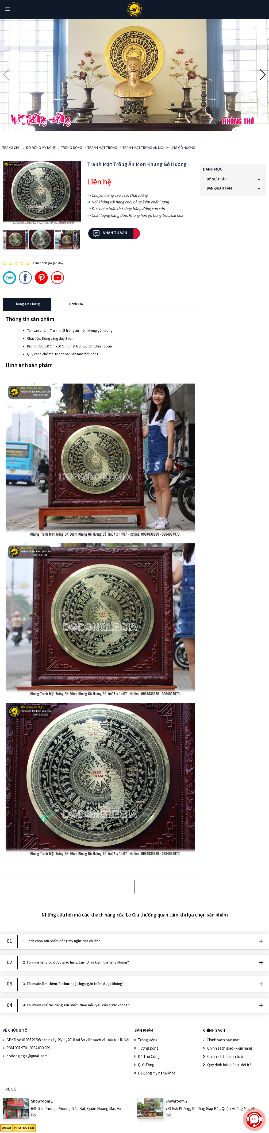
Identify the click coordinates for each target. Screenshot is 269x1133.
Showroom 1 (42, 1102)
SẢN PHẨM (143, 1031)
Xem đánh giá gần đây (48, 263)
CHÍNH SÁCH (214, 1031)
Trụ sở (10, 1089)
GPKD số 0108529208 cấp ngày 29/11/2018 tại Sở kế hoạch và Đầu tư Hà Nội (67, 1040)
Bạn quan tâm (219, 188)
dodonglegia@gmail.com (27, 1056)
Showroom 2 (176, 1102)
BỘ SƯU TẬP (216, 179)
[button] (6, 75)
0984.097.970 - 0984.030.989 (28, 1048)
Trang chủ (11, 148)
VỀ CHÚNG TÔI (16, 1031)
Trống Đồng (71, 148)
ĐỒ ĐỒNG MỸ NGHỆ (41, 148)
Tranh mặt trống (102, 148)
